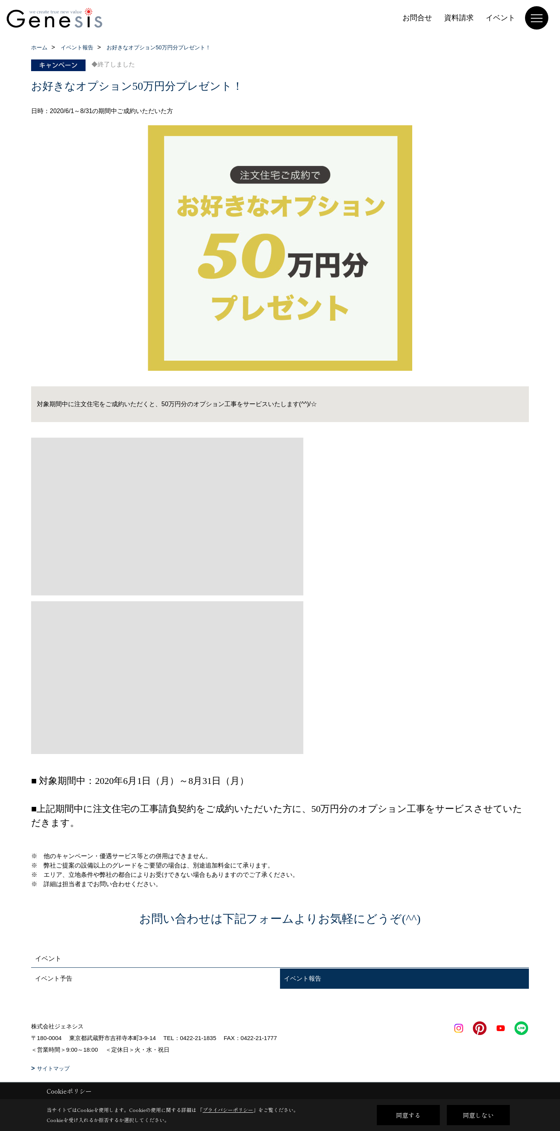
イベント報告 (302, 978)
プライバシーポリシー (228, 1110)
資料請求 (459, 18)
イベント (500, 18)
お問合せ (417, 18)
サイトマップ (53, 1068)
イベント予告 (53, 978)
